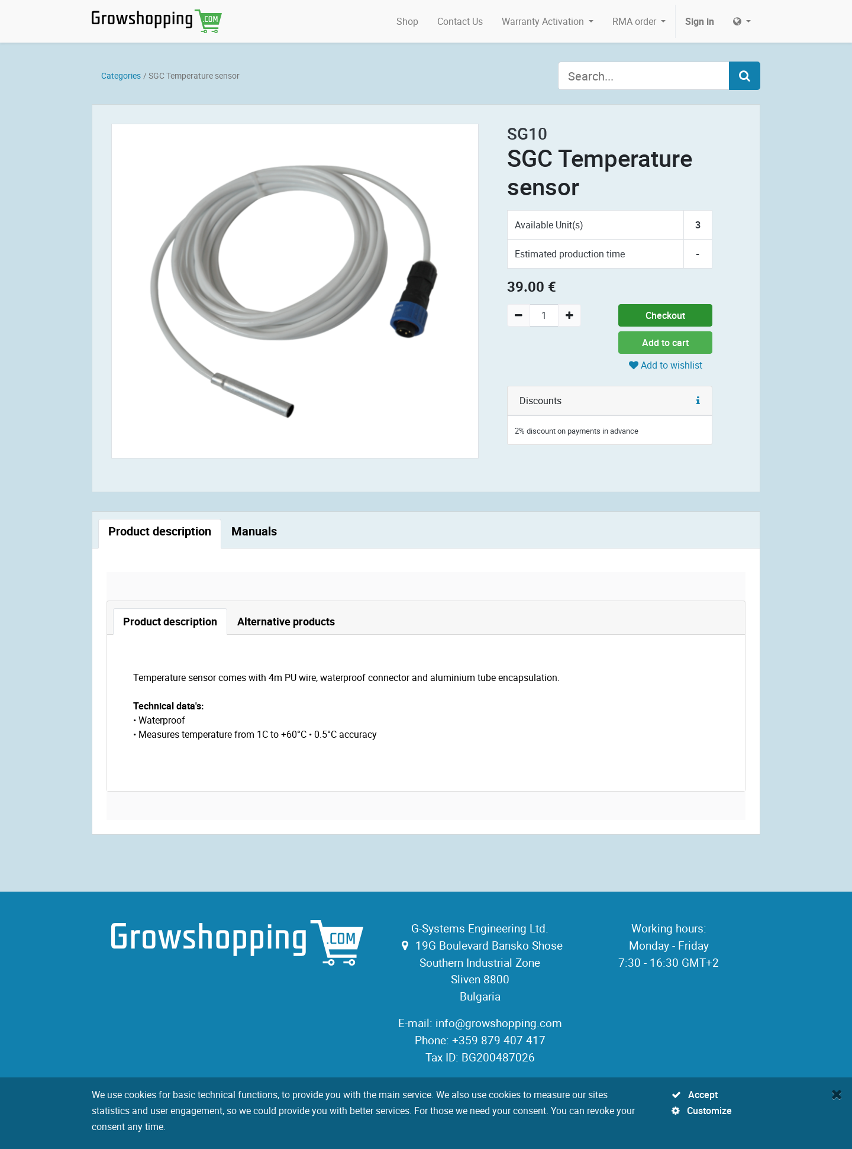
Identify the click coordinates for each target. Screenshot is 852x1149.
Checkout (665, 315)
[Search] (744, 76)
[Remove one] (518, 315)
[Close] (837, 1094)
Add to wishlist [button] (665, 365)
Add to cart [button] (665, 342)
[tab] (159, 533)
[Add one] (569, 315)
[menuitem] (407, 21)
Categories (121, 75)
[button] (698, 400)
